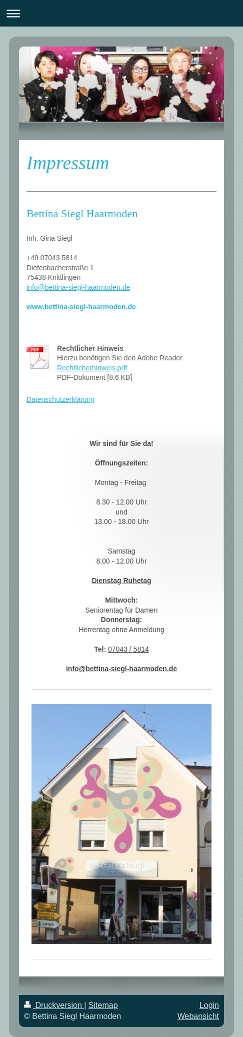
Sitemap (103, 1005)
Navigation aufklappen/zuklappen (121, 13)
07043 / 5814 (128, 649)
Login (209, 1005)
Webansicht (198, 1016)
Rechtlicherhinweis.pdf (92, 368)
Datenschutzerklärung (60, 399)
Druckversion (54, 1005)
